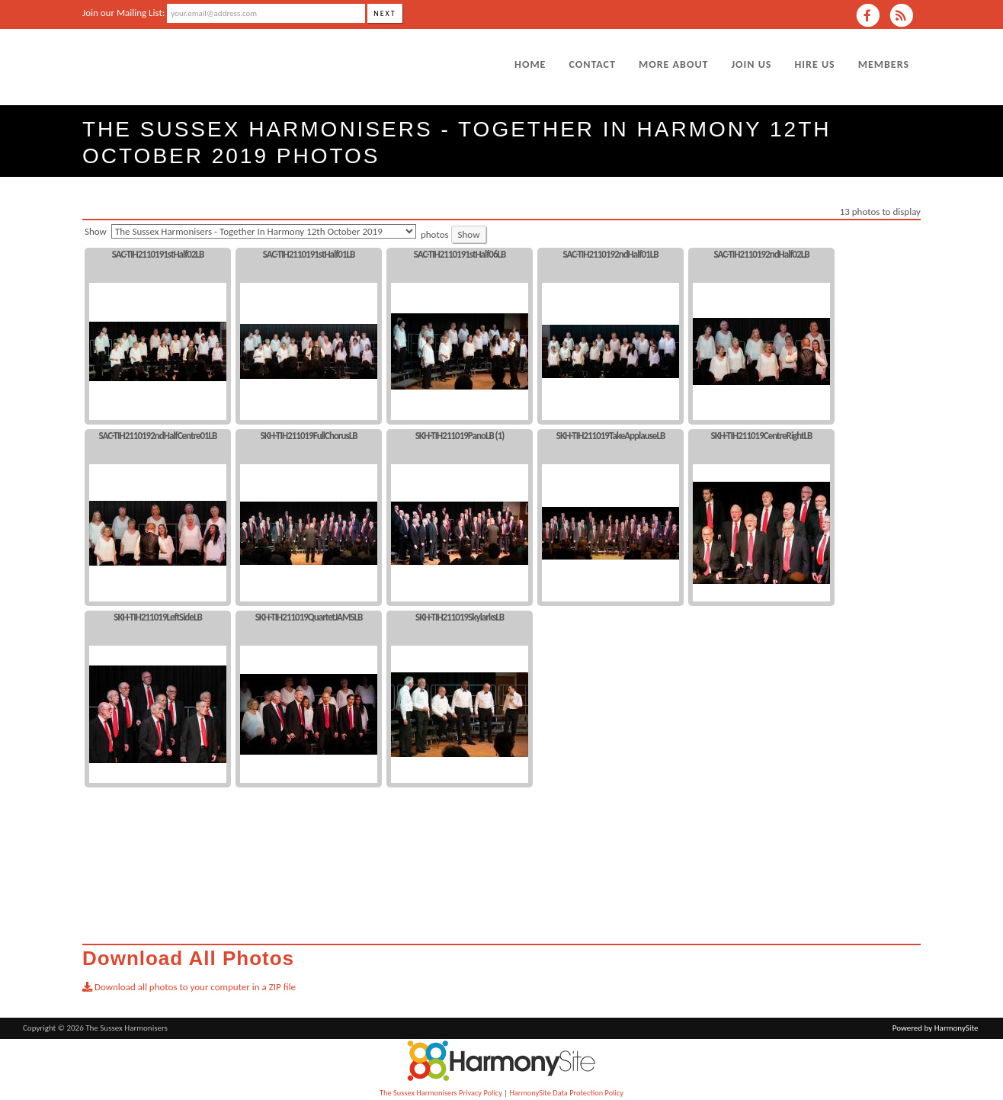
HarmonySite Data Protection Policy (566, 1093)
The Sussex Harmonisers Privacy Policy (441, 1093)
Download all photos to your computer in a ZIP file (189, 987)
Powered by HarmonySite (935, 1028)
